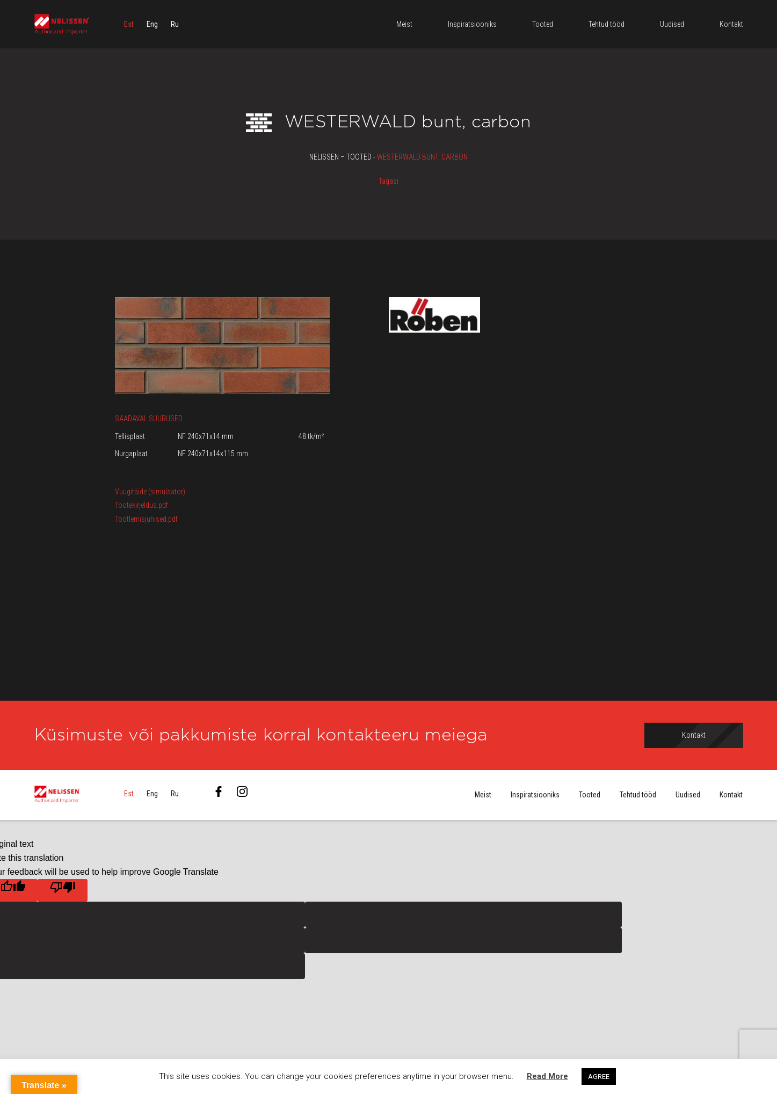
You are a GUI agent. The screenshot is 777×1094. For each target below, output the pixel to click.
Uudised (688, 795)
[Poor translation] (63, 890)
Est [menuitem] (129, 24)
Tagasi (388, 181)
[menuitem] (129, 24)
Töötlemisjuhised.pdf (146, 519)
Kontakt (731, 795)
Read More (547, 1076)
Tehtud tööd (638, 795)
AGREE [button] (598, 1077)
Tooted (589, 795)
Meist (483, 795)
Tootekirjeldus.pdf (141, 505)
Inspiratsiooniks (535, 795)
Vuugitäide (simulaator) (150, 491)
